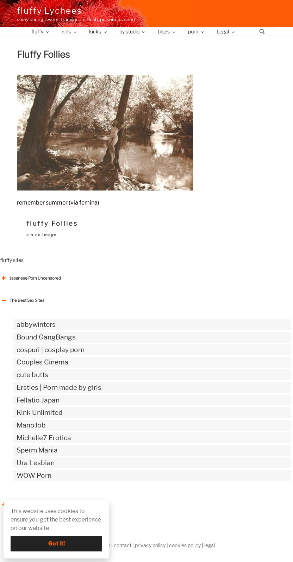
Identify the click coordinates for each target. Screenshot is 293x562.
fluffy (40, 32)
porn (196, 32)
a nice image (41, 234)
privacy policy (150, 545)
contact (122, 545)
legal (209, 545)
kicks (98, 32)
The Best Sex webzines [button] (26, 504)
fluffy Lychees (49, 11)
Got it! (56, 543)
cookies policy (185, 545)
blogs (167, 32)
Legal (226, 32)
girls (69, 32)
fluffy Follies (52, 223)
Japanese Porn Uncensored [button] (30, 278)
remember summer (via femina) (58, 202)
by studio (132, 32)
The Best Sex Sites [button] (22, 300)
